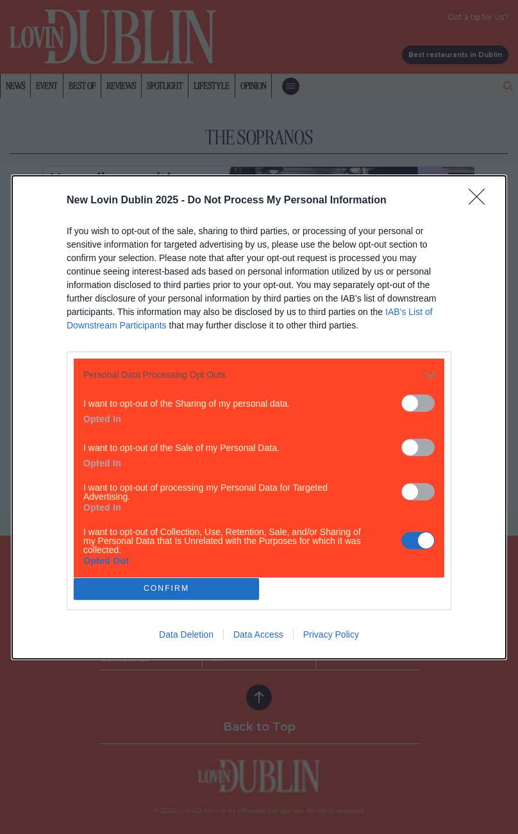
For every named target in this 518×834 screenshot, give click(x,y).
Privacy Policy (331, 634)
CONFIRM (166, 588)
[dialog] (259, 416)
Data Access (258, 634)
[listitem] (259, 374)
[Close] (481, 200)
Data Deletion (186, 634)
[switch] (418, 402)
